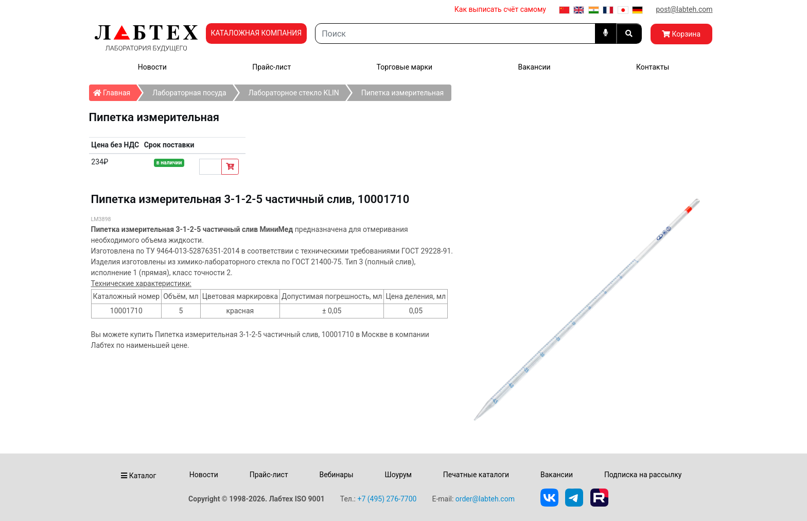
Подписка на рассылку (643, 474)
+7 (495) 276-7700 (386, 499)
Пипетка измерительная (402, 93)
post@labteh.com (684, 9)
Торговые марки (405, 67)
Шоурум (397, 474)
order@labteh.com (485, 499)
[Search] (455, 33)
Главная (115, 91)
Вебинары (336, 474)
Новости (152, 67)
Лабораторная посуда (189, 93)
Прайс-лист (271, 67)
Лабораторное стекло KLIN (294, 93)
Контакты (652, 67)
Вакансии (534, 67)
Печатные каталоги (476, 474)
